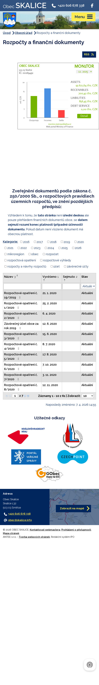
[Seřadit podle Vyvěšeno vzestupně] (44, 279)
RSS (89, 54)
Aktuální (87, 293)
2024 (51, 248)
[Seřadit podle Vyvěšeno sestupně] (44, 280)
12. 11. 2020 (50, 385)
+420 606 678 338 (67, 5)
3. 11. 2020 (49, 374)
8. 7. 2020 (48, 344)
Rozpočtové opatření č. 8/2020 (21, 387)
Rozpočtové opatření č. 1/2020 (21, 305)
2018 (53, 241)
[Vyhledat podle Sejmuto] (71, 286)
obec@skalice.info (20, 520)
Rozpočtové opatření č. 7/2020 (21, 377)
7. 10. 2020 (49, 364)
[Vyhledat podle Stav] (88, 286)
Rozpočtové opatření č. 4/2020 (21, 346)
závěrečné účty (77, 266)
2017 (40, 241)
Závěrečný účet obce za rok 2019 (21, 326)
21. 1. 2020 (49, 293)
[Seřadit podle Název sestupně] (17, 276)
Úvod (7, 33)
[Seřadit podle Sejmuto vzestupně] (65, 279)
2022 (24, 248)
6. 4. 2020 (49, 313)
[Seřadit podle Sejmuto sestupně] (65, 280)
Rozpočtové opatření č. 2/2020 (21, 316)
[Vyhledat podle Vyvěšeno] (51, 286)
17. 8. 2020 (49, 354)
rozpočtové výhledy (57, 260)
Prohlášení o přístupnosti (76, 529)
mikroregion (15, 254)
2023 (37, 248)
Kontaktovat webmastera (45, 529)
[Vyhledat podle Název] (22, 286)
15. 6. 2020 (49, 334)
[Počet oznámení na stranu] (88, 396)
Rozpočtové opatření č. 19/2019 (21, 295)
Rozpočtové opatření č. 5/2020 (21, 356)
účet (56, 266)
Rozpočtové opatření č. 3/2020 (21, 336)
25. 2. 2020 (49, 303)
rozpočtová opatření (21, 260)
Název (10, 276)
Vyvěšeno (50, 276)
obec (34, 254)
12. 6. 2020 (49, 323)
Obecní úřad (23, 33)
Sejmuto (70, 276)
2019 (67, 241)
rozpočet (52, 254)
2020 (80, 241)
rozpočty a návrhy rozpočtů (26, 266)
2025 (64, 248)
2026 (78, 248)
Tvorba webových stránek (34, 536)
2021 (10, 248)
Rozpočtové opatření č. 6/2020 (21, 367)
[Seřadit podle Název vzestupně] (17, 275)
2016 (26, 241)
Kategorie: (10, 241)
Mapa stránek (11, 533)
